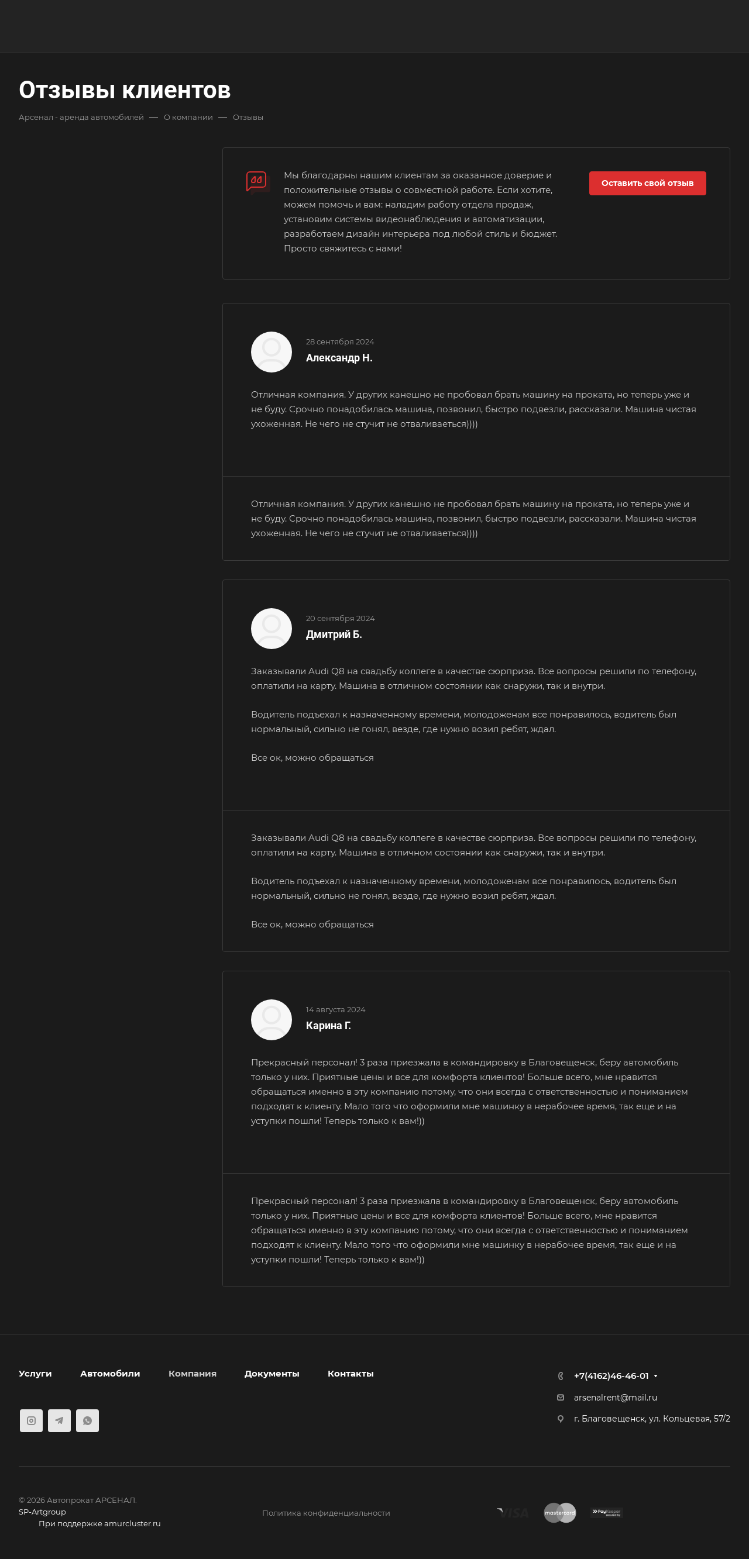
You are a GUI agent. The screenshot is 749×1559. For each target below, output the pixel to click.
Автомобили (110, 1373)
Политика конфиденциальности (326, 1512)
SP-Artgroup (42, 1511)
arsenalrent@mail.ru (615, 1397)
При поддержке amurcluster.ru (90, 1524)
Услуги (35, 1373)
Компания (193, 1373)
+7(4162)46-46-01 (611, 1375)
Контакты (351, 1373)
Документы (272, 1373)
